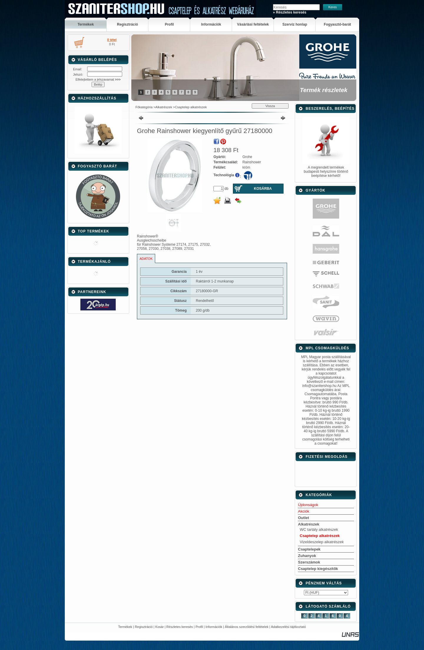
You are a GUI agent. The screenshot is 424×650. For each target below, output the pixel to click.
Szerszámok (309, 562)
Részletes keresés (179, 627)
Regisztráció (144, 627)
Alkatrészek (163, 107)
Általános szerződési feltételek (247, 627)
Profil (199, 627)
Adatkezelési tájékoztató (288, 627)
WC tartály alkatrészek (319, 529)
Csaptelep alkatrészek (191, 107)
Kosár (159, 627)
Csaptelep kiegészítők (318, 568)
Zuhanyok (307, 555)
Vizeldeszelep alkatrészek (322, 542)
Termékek (125, 627)
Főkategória (144, 107)
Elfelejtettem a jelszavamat (97, 79)
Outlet (303, 518)
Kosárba (263, 189)
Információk (214, 627)
